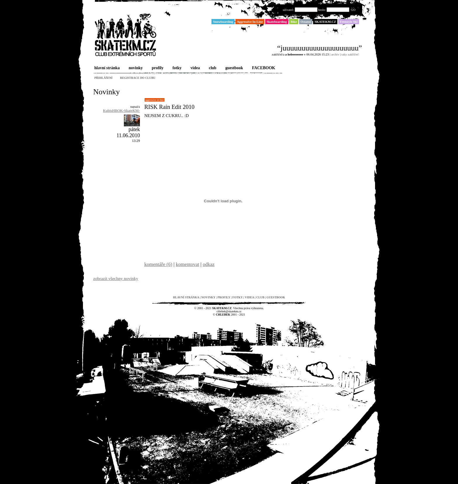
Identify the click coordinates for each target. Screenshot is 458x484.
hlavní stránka (106, 68)
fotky (176, 68)
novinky (135, 68)
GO (353, 9)
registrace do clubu (137, 77)
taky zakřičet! (350, 54)
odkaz (209, 264)
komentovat (187, 264)
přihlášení (103, 77)
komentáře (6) (158, 264)
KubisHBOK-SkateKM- (121, 110)
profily (157, 68)
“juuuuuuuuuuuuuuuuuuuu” (319, 48)
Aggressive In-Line (154, 99)
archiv (335, 54)
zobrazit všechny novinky (115, 278)
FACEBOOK (263, 68)
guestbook (233, 68)
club (212, 68)
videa (194, 68)
